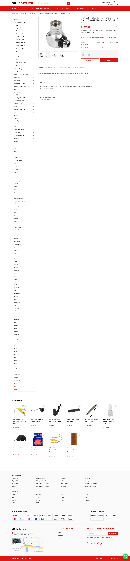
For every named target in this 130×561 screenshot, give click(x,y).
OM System (17, 302)
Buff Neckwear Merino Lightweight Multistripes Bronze (72, 449)
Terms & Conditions (113, 558)
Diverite (16, 218)
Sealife (15, 351)
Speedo (15, 360)
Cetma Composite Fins (19, 201)
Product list (15, 13)
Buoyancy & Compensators (21, 74)
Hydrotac (16, 259)
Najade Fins (17, 285)
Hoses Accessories (20, 42)
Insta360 (16, 267)
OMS (15, 305)
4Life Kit (16, 152)
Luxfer (15, 273)
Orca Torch (16, 308)
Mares (15, 279)
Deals (67, 8)
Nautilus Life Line (18, 288)
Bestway (16, 183)
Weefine (16, 377)
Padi (15, 311)
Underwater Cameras (19, 129)
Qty (83, 52)
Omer (13, 502)
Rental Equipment (18, 121)
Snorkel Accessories (21, 62)
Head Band (18, 65)
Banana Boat (17, 178)
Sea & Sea (16, 340)
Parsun (15, 314)
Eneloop (16, 233)
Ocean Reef (17, 293)
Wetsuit (16, 141)
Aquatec (16, 172)
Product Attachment (65, 67)
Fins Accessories (20, 48)
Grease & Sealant (20, 36)
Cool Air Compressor (19, 207)
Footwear (63, 478)
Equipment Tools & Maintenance (22, 86)
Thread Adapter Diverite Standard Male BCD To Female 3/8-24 (108, 421)
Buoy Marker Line (18, 71)
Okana (15, 299)
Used (57, 8)
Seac (15, 345)
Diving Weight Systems (19, 83)
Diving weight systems (42, 480)
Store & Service (80, 8)
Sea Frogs (16, 342)
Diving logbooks (40, 478)
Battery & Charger (18, 69)
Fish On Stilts (17, 241)
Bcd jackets (15, 483)
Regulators (16, 118)
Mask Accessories (20, 59)
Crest (15, 212)
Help (59, 538)
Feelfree (16, 238)
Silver (15, 357)
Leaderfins (16, 270)
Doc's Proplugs (17, 227)
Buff (15, 192)
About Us (93, 8)
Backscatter (17, 175)
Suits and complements (91, 483)
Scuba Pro (16, 334)
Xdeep (15, 383)
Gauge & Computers (19, 100)
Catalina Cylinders (18, 198)
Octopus (16, 296)
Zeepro (15, 386)
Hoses (15, 106)
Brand (27, 8)
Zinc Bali (16, 389)
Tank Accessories (20, 54)
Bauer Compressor (18, 180)
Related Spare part (80, 67)
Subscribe (112, 533)
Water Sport (17, 138)
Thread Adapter (20, 33)
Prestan (15, 322)
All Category (15, 8)
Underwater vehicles (90, 486)
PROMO (16, 115)
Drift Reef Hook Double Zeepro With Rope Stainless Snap (55, 449)
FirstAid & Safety (18, 92)
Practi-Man (16, 319)
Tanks (15, 126)
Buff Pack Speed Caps (18, 447)
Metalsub (38, 500)
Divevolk (16, 221)
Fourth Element (18, 244)
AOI (15, 163)
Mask (15, 112)
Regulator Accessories (21, 45)
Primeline (16, 325)
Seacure (16, 348)
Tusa (15, 371)
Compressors (17, 80)
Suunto (15, 369)
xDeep (62, 494)
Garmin (15, 247)
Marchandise (19, 57)
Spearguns (88, 480)
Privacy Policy (99, 558)
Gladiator (16, 250)
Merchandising (64, 483)
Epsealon (16, 235)
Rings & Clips (19, 28)
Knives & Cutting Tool (19, 109)
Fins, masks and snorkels (42, 486)
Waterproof (17, 374)
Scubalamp (16, 337)
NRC (15, 290)
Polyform (16, 316)
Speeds (15, 363)
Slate (17, 25)
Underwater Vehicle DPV (20, 135)
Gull (15, 253)
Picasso (63, 500)
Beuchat (16, 186)
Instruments (64, 480)
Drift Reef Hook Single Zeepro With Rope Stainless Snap (19, 421)
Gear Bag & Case (18, 103)
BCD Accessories (20, 39)
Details (40, 67)
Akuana (16, 157)
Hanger (17, 51)
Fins (15, 89)
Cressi (15, 209)
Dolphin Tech (17, 230)
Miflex (15, 282)
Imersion (16, 264)
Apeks (15, 166)
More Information (51, 67)
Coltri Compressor (18, 204)
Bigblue (15, 189)
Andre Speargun (18, 160)
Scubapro (38, 497)
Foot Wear (16, 95)
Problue (16, 328)
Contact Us (60, 535)
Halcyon (16, 256)
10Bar (15, 149)
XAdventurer (17, 380)
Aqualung (16, 169)
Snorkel (15, 124)
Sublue (15, 366)
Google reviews (106, 2)
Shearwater (16, 354)
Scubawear (88, 478)
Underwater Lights (18, 132)
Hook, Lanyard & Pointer (22, 31)
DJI (14, 224)
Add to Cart (91, 60)
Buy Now (109, 60)
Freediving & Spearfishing (42, 8)
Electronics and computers (43, 483)
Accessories (15, 478)
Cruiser (15, 215)
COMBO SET (17, 77)
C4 (14, 195)
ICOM (15, 261)
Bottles (14, 486)
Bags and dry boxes (17, 480)
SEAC (86, 494)
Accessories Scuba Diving (20, 22)
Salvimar (16, 331)
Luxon (15, 276)
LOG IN (113, 4)
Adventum (16, 154)
